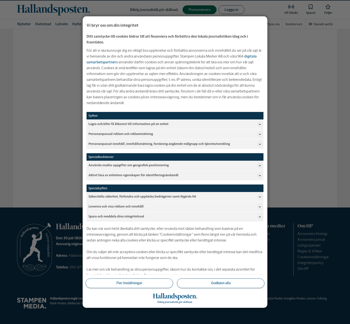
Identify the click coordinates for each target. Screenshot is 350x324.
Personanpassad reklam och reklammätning (175, 134)
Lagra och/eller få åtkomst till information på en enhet (175, 124)
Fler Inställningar (129, 283)
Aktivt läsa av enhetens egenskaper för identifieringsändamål (175, 175)
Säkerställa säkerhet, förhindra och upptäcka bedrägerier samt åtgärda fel (175, 196)
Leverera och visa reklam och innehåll (175, 206)
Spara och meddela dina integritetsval (175, 216)
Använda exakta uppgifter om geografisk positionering (175, 165)
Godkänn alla (221, 283)
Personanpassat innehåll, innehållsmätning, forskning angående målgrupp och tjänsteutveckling (175, 144)
